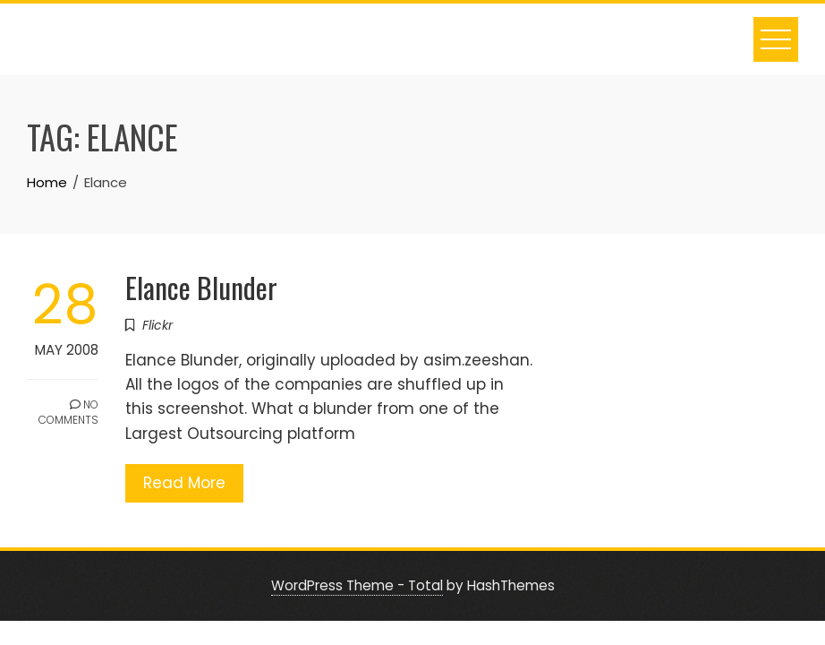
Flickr (157, 325)
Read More (184, 483)
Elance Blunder (201, 287)
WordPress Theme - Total (357, 585)
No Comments (68, 412)
